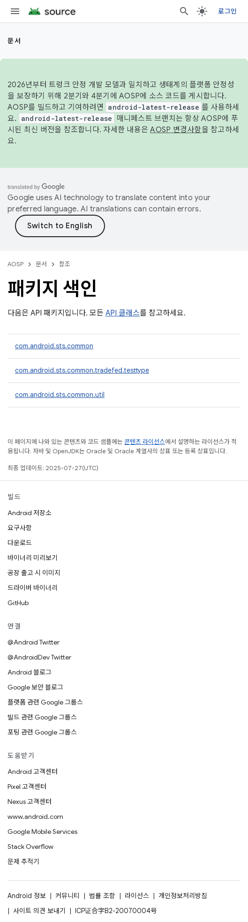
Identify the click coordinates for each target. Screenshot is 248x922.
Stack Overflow (30, 846)
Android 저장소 (30, 513)
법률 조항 (102, 896)
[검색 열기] (184, 11)
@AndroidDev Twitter (39, 657)
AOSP (15, 264)
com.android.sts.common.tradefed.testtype (82, 370)
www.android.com (35, 816)
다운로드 (20, 543)
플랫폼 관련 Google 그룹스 (45, 702)
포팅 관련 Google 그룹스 (42, 732)
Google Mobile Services (42, 831)
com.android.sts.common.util (60, 394)
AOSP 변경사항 (175, 130)
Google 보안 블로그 (35, 687)
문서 (14, 41)
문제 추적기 (23, 861)
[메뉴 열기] (15, 11)
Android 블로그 (30, 672)
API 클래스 (122, 313)
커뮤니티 (67, 896)
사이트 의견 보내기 (39, 911)
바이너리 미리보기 (33, 558)
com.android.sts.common (54, 346)
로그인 (227, 11)
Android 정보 (27, 896)
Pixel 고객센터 (27, 786)
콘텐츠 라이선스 (144, 442)
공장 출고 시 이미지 (34, 573)
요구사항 (20, 528)
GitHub (18, 603)
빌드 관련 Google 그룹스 (42, 717)
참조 (64, 264)
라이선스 (137, 896)
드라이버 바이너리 (33, 588)
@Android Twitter (34, 642)
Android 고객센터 (33, 771)
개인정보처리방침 (182, 896)
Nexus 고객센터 (30, 801)
